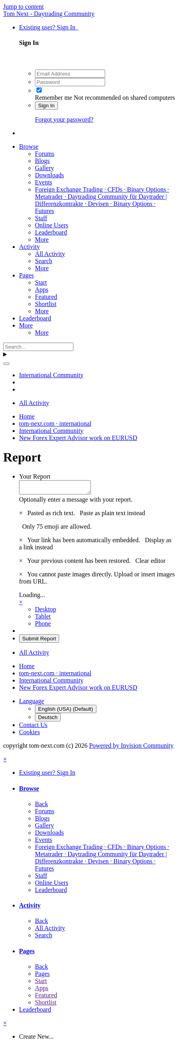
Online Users (51, 225)
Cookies (29, 734)
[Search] (38, 347)
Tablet (43, 618)
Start (41, 282)
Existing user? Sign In (49, 27)
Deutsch (48, 720)
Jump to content (23, 6)
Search (43, 261)
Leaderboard (51, 232)
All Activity (50, 253)
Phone (43, 625)
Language (31, 703)
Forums (44, 153)
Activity (29, 246)
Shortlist (45, 304)
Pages (26, 275)
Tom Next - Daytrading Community (48, 13)
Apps (41, 289)
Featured (46, 296)
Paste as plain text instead (112, 515)
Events (43, 182)
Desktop (45, 611)
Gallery (44, 168)
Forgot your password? (64, 119)
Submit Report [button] (39, 641)
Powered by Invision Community (131, 748)
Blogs (42, 160)
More (42, 239)
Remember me (53, 97)
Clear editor (150, 563)
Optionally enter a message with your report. (76, 501)
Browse (28, 146)
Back (41, 806)
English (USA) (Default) (65, 711)
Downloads (49, 175)
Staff (41, 218)
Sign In (46, 106)
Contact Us (33, 727)
